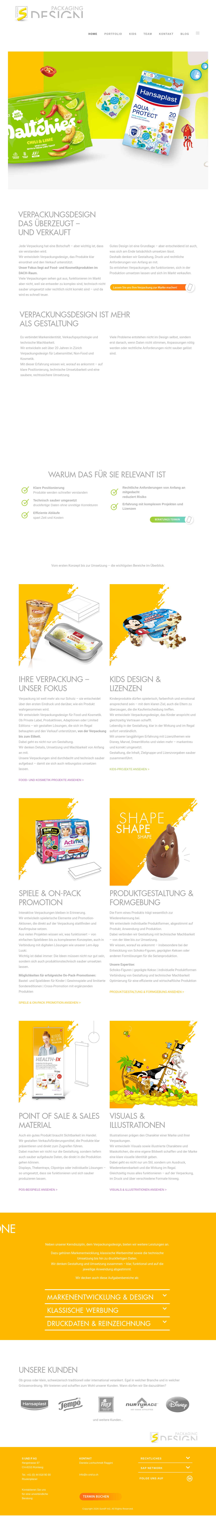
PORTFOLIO (113, 34)
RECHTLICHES (151, 1460)
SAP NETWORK (151, 1470)
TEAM (147, 34)
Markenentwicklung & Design (100, 1299)
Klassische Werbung (83, 1312)
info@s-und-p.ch (88, 1476)
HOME (92, 34)
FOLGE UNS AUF (151, 1481)
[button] (107, 1299)
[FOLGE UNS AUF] (189, 1481)
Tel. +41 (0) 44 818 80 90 (36, 1477)
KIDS (132, 34)
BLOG (185, 34)
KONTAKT (166, 34)
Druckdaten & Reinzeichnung (99, 1326)
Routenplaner (29, 1481)
